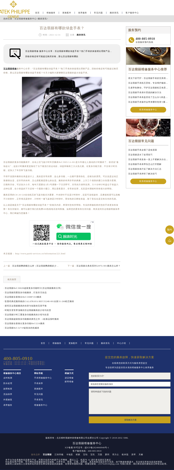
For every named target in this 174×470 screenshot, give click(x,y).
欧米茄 (125, 454)
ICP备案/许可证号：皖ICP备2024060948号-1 (87, 448)
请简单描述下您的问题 (130, 401)
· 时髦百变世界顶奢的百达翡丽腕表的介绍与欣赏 (27, 310)
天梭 (141, 454)
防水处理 (7, 383)
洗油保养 (7, 394)
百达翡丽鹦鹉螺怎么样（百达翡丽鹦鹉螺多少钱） (36, 266)
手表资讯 (38, 400)
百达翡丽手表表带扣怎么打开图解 (144, 164)
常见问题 (98, 13)
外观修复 (7, 400)
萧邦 (107, 454)
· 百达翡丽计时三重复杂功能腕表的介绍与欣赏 (26, 314)
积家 (78, 454)
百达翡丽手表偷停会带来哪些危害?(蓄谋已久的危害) (148, 102)
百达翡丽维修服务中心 (25, 19)
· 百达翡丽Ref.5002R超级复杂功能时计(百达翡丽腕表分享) (32, 288)
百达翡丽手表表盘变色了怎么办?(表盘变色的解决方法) (148, 97)
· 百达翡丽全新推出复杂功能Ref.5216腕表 (24, 323)
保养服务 (82, 13)
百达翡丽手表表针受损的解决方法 (144, 92)
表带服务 (7, 405)
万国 (100, 454)
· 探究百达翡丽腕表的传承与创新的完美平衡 (25, 306)
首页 (43, 343)
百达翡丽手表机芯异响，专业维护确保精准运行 (148, 83)
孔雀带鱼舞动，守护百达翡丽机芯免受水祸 (148, 88)
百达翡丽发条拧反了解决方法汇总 (144, 169)
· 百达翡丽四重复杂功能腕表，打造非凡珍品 (25, 292)
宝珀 (85, 454)
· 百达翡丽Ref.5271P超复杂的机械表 (21, 328)
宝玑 (92, 454)
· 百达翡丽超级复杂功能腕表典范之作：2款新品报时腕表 (31, 319)
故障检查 (7, 389)
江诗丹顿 (59, 454)
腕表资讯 (114, 13)
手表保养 (38, 383)
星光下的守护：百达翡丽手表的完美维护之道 (148, 78)
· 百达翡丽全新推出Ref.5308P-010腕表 (22, 297)
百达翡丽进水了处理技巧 (140, 154)
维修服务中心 (40, 405)
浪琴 (133, 454)
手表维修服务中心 (43, 378)
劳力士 (115, 454)
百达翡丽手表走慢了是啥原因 (142, 150)
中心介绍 (121, 343)
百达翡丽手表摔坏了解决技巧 (142, 174)
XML (125, 438)
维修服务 (51, 13)
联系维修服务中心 (148, 110)
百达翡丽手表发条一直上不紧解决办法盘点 (148, 159)
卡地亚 (69, 454)
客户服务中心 (132, 13)
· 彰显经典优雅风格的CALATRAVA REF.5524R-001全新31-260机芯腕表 (38, 301)
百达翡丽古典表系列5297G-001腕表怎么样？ (98, 266)
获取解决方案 (130, 420)
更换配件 (66, 13)
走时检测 (7, 378)
